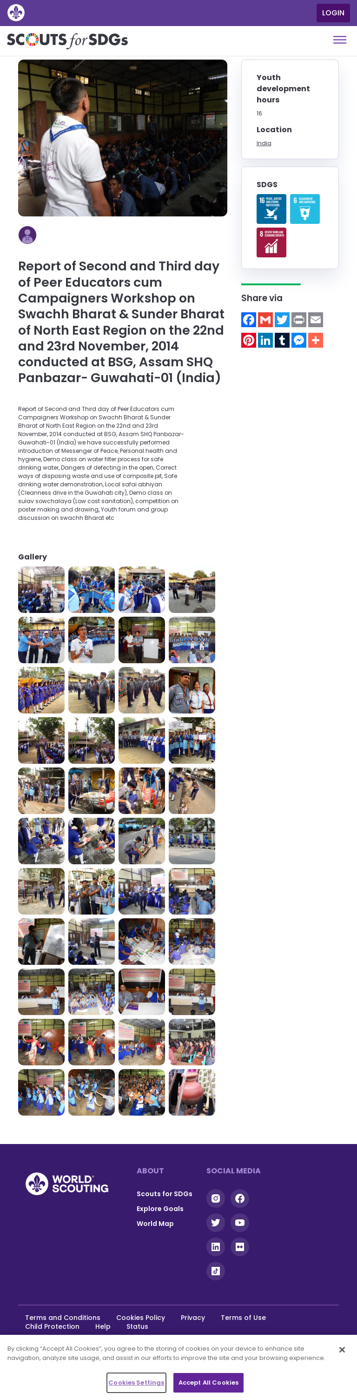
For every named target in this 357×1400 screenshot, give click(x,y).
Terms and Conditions (62, 1317)
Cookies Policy (140, 1317)
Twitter (215, 1222)
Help (103, 1326)
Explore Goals (160, 1208)
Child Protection (52, 1326)
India (264, 143)
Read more (271, 209)
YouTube (240, 1222)
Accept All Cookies (208, 1382)
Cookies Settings (136, 1382)
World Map (155, 1223)
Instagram (215, 1198)
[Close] (342, 1349)
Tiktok (215, 1271)
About (150, 1170)
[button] (41, 589)
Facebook (240, 1198)
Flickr (240, 1247)
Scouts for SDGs (164, 1194)
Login (333, 12)
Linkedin (215, 1247)
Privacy (193, 1317)
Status (137, 1326)
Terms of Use (243, 1317)
